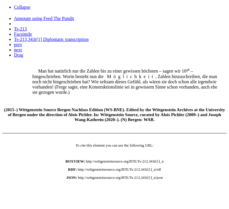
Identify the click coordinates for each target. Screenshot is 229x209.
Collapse (22, 7)
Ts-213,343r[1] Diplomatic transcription (51, 39)
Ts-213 (20, 28)
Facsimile (23, 34)
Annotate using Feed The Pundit (44, 18)
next (18, 49)
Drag (18, 55)
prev (18, 44)
